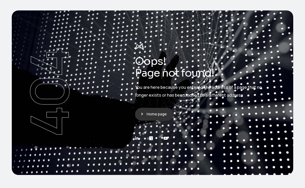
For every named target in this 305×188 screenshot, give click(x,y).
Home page (157, 113)
